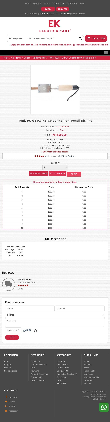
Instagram (11, 411)
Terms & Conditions (39, 374)
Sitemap (87, 383)
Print (74, 174)
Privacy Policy (37, 377)
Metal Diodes (63, 364)
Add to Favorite (57, 173)
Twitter (9, 401)
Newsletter (88, 374)
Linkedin (10, 406)
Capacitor (61, 361)
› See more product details (55, 151)
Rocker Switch (63, 367)
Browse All (61, 383)
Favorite (7, 367)
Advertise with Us (91, 377)
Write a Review (66, 156)
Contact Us (72, 4)
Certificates (89, 380)
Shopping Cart (10, 371)
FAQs (33, 367)
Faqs (82, 4)
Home (27, 4)
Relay (59, 380)
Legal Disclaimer (38, 380)
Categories (16, 57)
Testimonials (58, 4)
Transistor (61, 377)
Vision (47, 4)
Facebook (11, 397)
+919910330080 (48, 13)
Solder (27, 57)
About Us (37, 4)
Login (48, 9)
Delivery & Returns (39, 364)
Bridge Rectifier (63, 371)
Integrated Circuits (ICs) (67, 374)
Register (62, 9)
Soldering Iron (39, 57)
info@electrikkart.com (76, 13)
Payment (35, 371)
